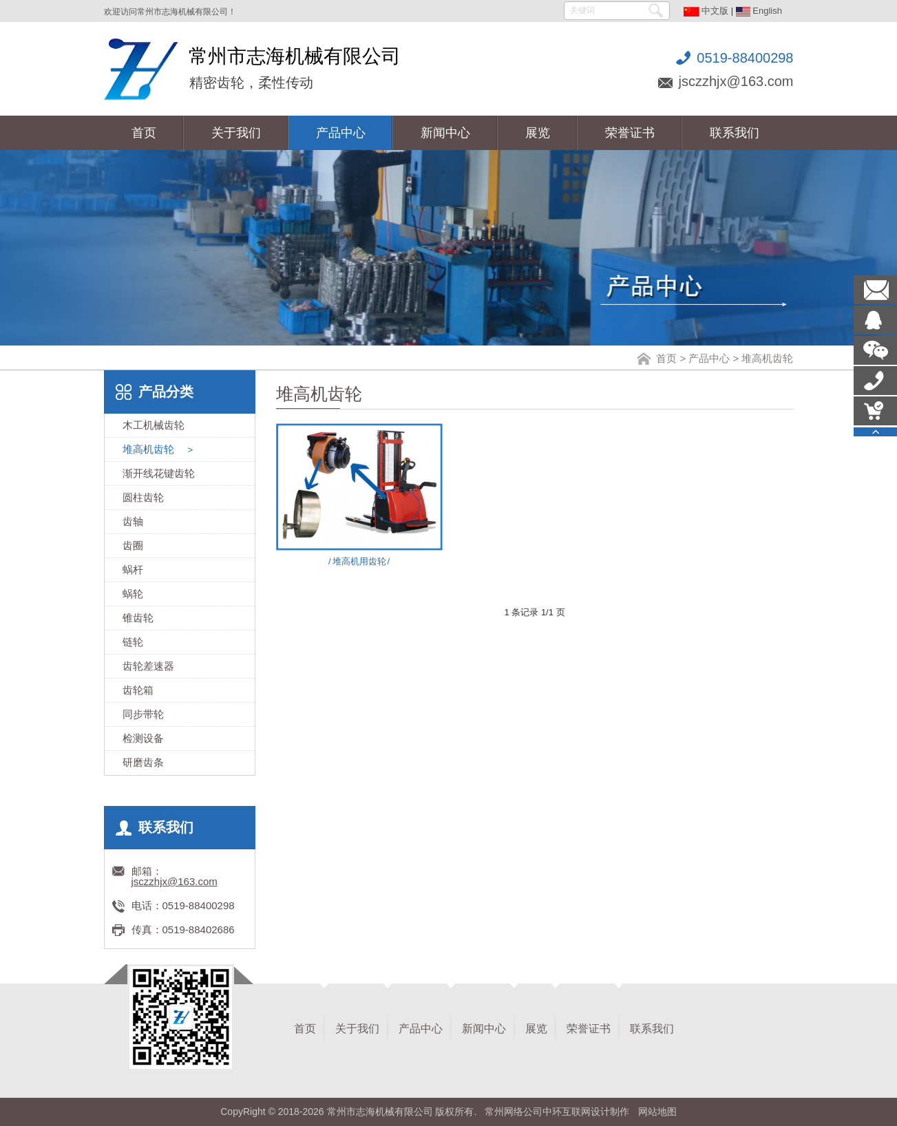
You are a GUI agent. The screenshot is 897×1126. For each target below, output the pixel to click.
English (759, 11)
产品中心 (709, 358)
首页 (666, 358)
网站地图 (657, 1111)
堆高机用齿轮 (359, 561)
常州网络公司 (513, 1111)
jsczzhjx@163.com (735, 81)
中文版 (706, 11)
